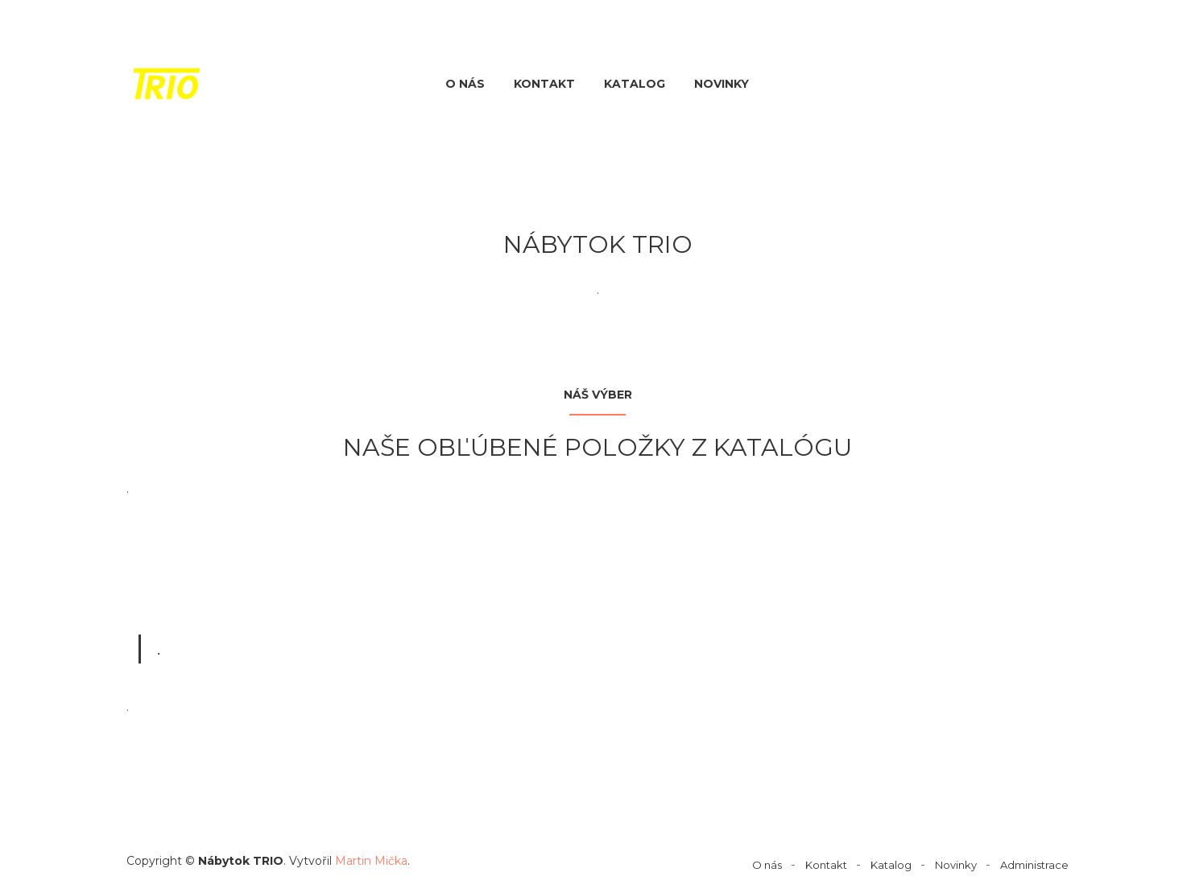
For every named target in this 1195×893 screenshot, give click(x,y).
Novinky (721, 83)
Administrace (1034, 864)
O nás (465, 83)
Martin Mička (371, 861)
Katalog (634, 83)
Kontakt (544, 83)
